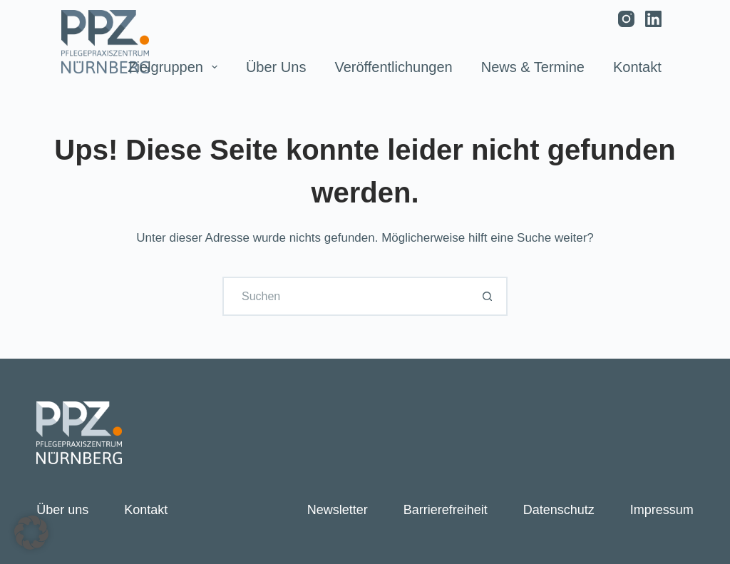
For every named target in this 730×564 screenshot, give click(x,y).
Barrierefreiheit (445, 510)
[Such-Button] (488, 296)
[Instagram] (626, 19)
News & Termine (533, 67)
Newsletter (337, 510)
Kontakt (637, 67)
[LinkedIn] (653, 19)
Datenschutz (559, 510)
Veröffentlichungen (393, 67)
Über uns (276, 67)
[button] (31, 532)
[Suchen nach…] (345, 296)
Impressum (662, 510)
